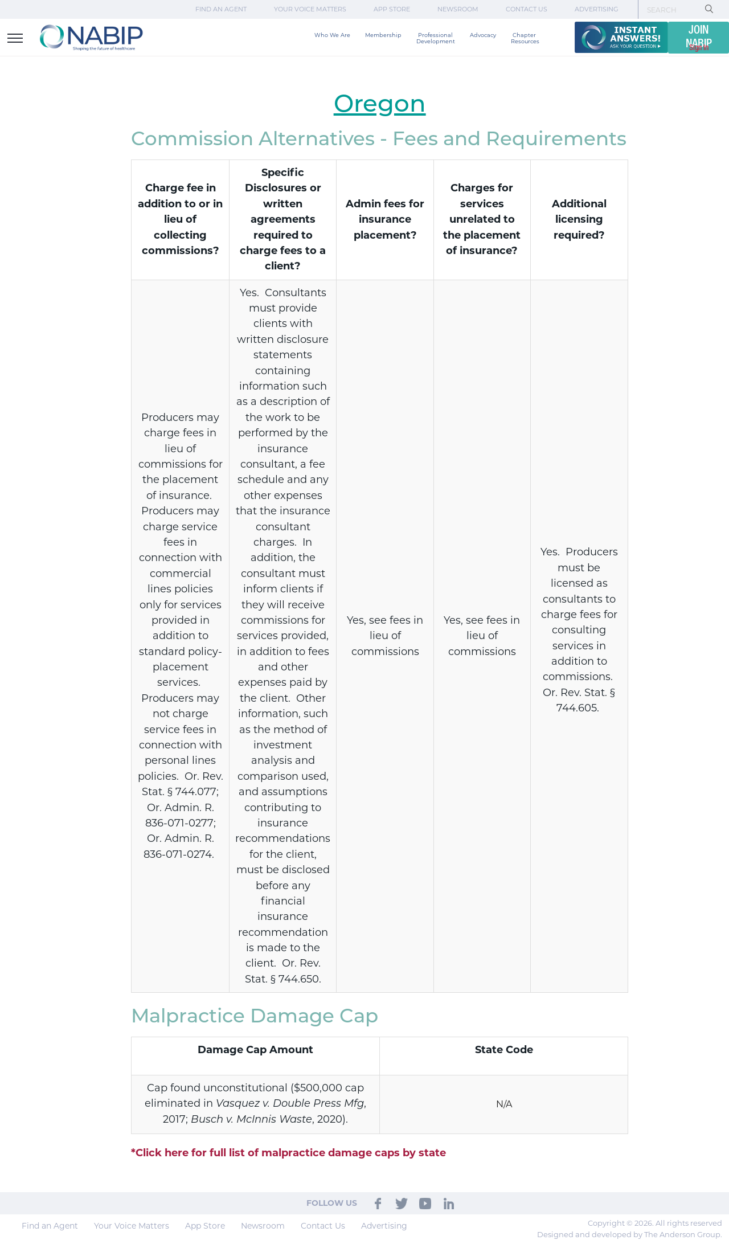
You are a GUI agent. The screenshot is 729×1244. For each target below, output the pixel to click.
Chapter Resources (525, 38)
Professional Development (435, 38)
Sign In (698, 47)
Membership (383, 35)
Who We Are (332, 35)
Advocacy (483, 35)
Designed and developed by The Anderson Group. (629, 1234)
